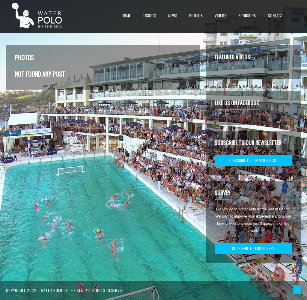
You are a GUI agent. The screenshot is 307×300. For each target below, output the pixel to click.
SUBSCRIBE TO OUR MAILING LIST (253, 160)
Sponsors (247, 16)
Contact (275, 16)
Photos (196, 16)
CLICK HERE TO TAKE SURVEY (253, 248)
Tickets (149, 16)
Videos (220, 16)
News (172, 16)
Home (126, 16)
